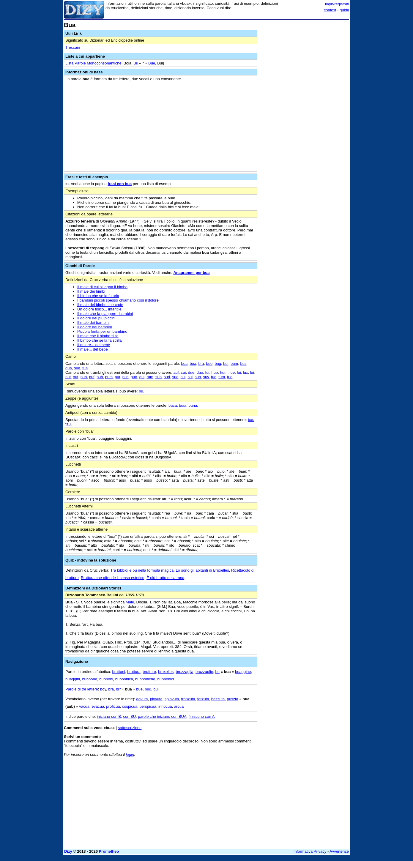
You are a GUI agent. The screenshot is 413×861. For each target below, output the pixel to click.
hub (214, 372)
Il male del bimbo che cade (100, 304)
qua (68, 368)
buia (182, 405)
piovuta (156, 699)
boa (193, 363)
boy (103, 689)
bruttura (134, 671)
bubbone (89, 679)
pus (125, 377)
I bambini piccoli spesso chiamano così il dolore (118, 300)
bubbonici (165, 679)
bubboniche (145, 679)
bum (234, 363)
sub (158, 377)
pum (109, 377)
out (75, 377)
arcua (179, 706)
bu (141, 391)
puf (91, 377)
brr (118, 689)
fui (207, 372)
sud (167, 377)
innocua (165, 706)
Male (130, 602)
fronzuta (188, 699)
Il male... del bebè (92, 349)
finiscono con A (202, 716)
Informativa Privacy (310, 851)
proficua (113, 706)
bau (251, 419)
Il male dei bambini (93, 322)
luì (252, 372)
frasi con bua (120, 184)
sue (175, 377)
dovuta (142, 699)
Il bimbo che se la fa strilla (99, 340)
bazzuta (218, 699)
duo (200, 372)
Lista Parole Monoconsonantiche (93, 63)
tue (213, 377)
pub (84, 377)
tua (85, 368)
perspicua (147, 706)
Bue (151, 63)
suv (206, 377)
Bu (135, 63)
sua (77, 368)
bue (209, 363)
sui (183, 377)
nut (68, 377)
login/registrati (337, 4)
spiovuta (172, 699)
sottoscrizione (129, 728)
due (191, 372)
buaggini (72, 679)
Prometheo (109, 851)
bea (184, 363)
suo (198, 377)
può (134, 377)
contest (330, 10)
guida (344, 10)
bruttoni (118, 671)
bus (243, 363)
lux (245, 372)
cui (183, 372)
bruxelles (166, 671)
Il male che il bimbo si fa (98, 336)
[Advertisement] (304, 111)
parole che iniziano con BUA (162, 716)
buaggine (243, 671)
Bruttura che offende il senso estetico (112, 577)
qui (141, 377)
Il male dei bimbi (91, 291)
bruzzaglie (204, 671)
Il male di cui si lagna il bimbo (102, 287)
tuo (229, 377)
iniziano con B (109, 716)
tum (221, 377)
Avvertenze (339, 851)
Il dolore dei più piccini (96, 318)
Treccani (72, 47)
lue (232, 372)
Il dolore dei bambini (94, 327)
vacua (84, 706)
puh (100, 377)
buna (192, 405)
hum (223, 372)
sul (190, 377)
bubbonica (124, 679)
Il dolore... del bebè (93, 345)
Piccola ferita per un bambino (102, 331)
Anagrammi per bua (191, 272)
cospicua (129, 706)
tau (68, 424)
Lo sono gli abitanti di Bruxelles (202, 570)
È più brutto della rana (165, 577)
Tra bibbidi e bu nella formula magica (142, 570)
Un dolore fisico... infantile (99, 309)
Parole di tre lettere (81, 689)
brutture (149, 671)
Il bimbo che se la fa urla (98, 296)
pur (117, 377)
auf (176, 372)
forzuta (203, 699)
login (130, 754)
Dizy (68, 851)
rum (149, 377)
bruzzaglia (184, 671)
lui (239, 372)
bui (225, 363)
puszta (232, 699)
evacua (98, 706)
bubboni (106, 679)
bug (218, 363)
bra (201, 363)
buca (172, 405)
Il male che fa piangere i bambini (105, 313)
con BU (129, 716)
